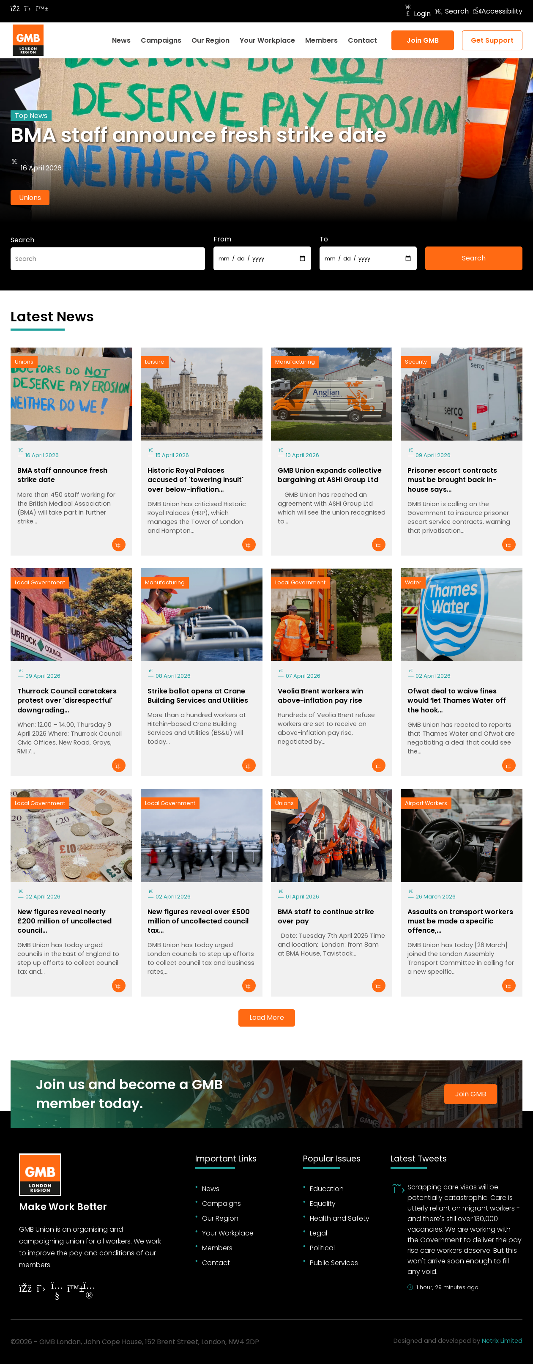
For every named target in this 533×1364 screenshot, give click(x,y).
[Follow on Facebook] (15, 8)
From (222, 239)
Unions (30, 198)
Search (452, 11)
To (324, 239)
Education (327, 1189)
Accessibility (497, 11)
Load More (266, 1017)
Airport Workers (426, 803)
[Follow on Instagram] (89, 1291)
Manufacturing (295, 361)
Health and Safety (339, 1218)
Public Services (334, 1263)
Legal (318, 1233)
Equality (323, 1203)
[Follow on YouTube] (57, 1291)
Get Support (492, 40)
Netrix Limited (502, 1341)
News (121, 40)
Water (413, 582)
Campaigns (161, 40)
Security (416, 361)
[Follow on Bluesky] (40, 8)
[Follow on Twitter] (27, 8)
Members (321, 40)
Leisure (154, 361)
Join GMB (423, 40)
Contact (362, 40)
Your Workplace (267, 40)
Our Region (210, 40)
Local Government (40, 582)
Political (322, 1248)
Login (417, 14)
